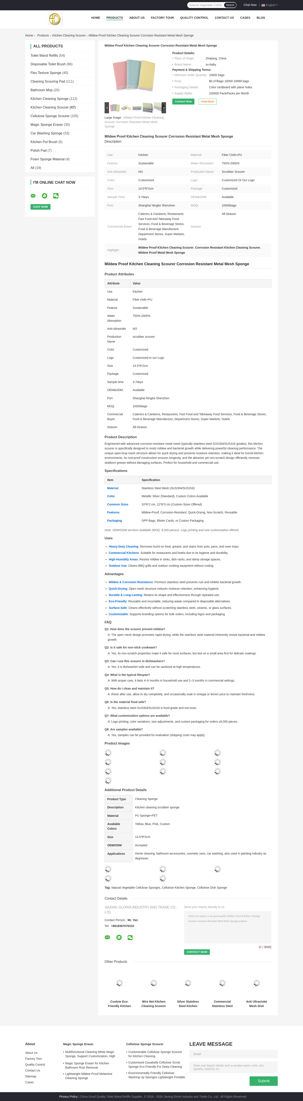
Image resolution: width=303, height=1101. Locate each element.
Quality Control (194, 17)
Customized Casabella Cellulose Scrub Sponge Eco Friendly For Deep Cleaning (155, 1064)
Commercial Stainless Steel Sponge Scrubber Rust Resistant (222, 1004)
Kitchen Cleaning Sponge (50, 98)
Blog (261, 17)
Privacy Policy (68, 1096)
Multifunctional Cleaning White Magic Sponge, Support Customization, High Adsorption (90, 1054)
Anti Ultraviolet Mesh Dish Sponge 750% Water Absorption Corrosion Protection (256, 1004)
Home (95, 17)
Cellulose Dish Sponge (212, 887)
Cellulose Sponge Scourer (50, 116)
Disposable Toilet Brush (48, 64)
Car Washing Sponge (46, 133)
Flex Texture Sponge (46, 73)
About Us (137, 17)
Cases (245, 17)
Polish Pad (39, 150)
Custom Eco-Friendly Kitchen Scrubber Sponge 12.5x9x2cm (119, 1004)
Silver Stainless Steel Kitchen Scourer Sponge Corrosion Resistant (188, 1004)
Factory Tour (162, 17)
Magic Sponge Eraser (47, 124)
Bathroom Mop (42, 90)
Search (230, 5)
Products (114, 17)
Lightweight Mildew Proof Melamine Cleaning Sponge (88, 1076)
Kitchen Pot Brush (44, 142)
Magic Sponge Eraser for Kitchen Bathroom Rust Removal (87, 1065)
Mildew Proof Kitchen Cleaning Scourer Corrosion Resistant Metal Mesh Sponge (134, 122)
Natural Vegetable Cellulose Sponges (135, 887)
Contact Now (183, 101)
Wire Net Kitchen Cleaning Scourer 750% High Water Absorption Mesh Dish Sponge (154, 1004)
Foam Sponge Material (48, 159)
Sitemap (30, 1076)
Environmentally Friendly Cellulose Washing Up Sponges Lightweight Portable (156, 1075)
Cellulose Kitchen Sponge (178, 887)
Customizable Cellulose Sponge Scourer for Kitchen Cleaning (155, 1054)
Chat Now (250, 5)
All (32, 168)
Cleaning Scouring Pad (48, 81)
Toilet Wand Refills (44, 55)
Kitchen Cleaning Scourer (69, 35)
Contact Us (224, 17)
